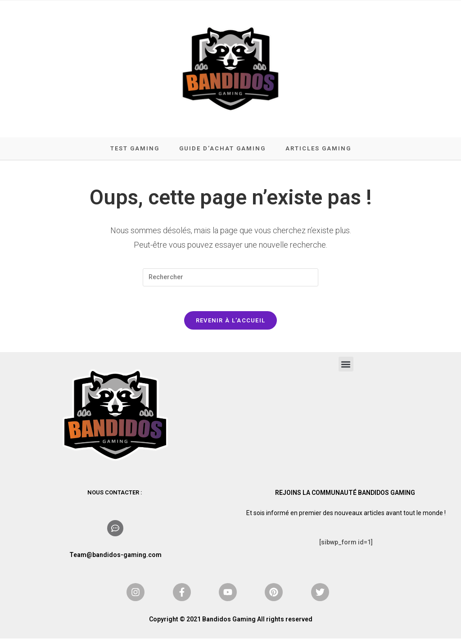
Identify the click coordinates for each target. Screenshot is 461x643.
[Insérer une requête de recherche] (230, 280)
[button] (346, 368)
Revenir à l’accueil (231, 325)
